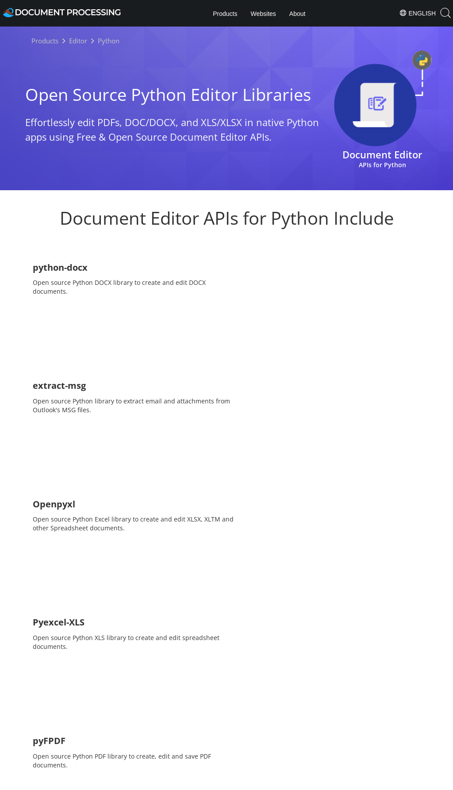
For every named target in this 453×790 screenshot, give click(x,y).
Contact (319, 781)
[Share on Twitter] (227, 733)
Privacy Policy (238, 781)
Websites (263, 13)
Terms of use (282, 781)
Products (225, 13)
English (417, 13)
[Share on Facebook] (211, 733)
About (297, 13)
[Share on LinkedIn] (242, 733)
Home (192, 756)
